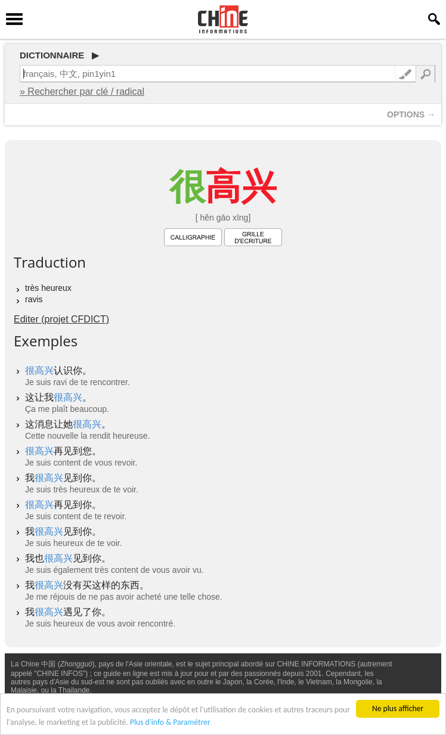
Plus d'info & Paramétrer (170, 722)
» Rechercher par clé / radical (82, 91)
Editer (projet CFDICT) (61, 319)
